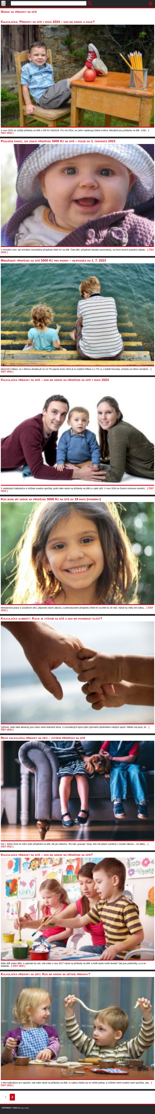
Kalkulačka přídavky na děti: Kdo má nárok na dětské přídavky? (45, 974)
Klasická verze (23, 1108)
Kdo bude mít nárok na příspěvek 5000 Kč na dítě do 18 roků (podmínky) (51, 499)
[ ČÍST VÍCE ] (18, 966)
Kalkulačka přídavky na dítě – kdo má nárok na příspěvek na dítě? (47, 854)
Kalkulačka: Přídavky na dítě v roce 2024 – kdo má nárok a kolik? (48, 22)
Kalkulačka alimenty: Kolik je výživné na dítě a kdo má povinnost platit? (51, 618)
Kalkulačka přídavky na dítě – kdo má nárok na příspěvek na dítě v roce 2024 (55, 380)
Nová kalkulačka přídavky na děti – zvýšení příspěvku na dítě (43, 738)
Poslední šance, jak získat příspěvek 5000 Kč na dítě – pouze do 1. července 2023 (58, 141)
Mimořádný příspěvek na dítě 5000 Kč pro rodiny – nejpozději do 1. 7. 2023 (53, 260)
